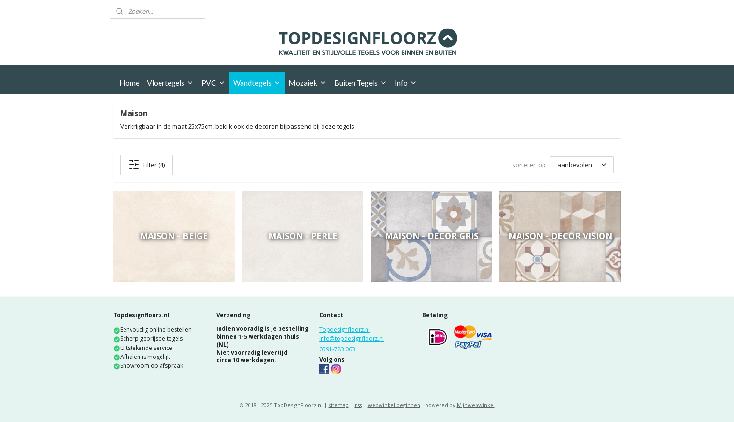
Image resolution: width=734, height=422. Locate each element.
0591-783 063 (337, 349)
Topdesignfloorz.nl (344, 330)
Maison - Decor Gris (431, 235)
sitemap (339, 404)
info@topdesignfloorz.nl (351, 338)
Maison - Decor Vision (560, 235)
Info (406, 82)
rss (358, 404)
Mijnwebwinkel (476, 404)
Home (129, 82)
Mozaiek (307, 82)
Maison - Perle (303, 235)
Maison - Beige (174, 235)
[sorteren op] (581, 165)
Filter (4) (146, 164)
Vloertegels (170, 82)
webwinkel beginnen (394, 404)
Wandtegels (257, 82)
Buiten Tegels (360, 82)
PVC (213, 82)
